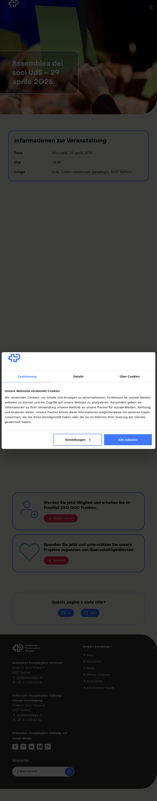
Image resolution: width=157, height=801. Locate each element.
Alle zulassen (128, 439)
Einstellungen (77, 439)
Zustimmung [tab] (27, 376)
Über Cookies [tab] (130, 376)
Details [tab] (78, 376)
